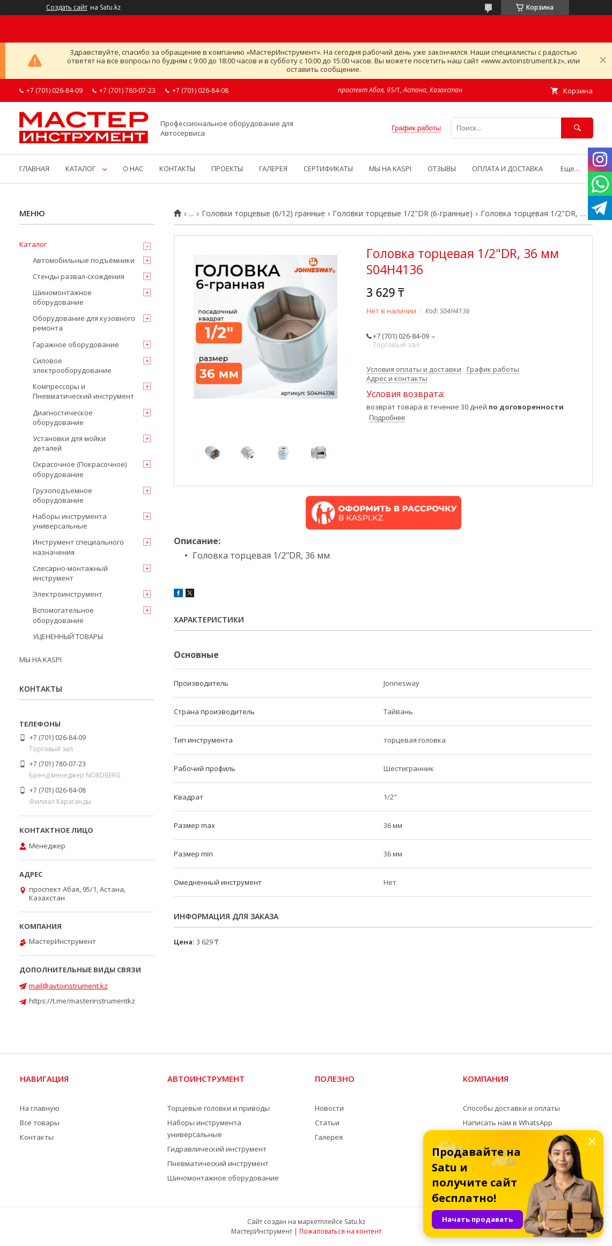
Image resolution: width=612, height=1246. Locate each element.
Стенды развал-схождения (78, 276)
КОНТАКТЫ (177, 168)
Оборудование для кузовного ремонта (84, 323)
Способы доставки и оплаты (511, 1108)
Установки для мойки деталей (69, 443)
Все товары (40, 1122)
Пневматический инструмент (218, 1163)
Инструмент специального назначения (78, 546)
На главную (40, 1108)
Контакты (37, 1137)
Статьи (327, 1122)
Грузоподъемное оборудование (62, 495)
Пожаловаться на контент (340, 1231)
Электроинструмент (67, 594)
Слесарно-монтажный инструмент (70, 573)
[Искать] (577, 128)
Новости (329, 1108)
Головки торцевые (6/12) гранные (263, 213)
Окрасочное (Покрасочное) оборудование (80, 469)
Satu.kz (354, 1221)
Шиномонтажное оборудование (62, 297)
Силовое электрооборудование (72, 365)
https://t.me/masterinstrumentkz (82, 1000)
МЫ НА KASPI (390, 168)
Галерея (329, 1137)
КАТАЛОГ (80, 168)
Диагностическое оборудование (63, 417)
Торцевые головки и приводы (218, 1108)
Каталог (33, 244)
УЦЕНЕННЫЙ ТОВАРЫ (68, 636)
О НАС (133, 168)
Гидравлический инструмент (217, 1149)
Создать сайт (66, 7)
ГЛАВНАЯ (34, 168)
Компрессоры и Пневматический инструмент (83, 391)
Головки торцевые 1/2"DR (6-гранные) (403, 213)
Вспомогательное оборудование (63, 615)
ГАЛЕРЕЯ (273, 168)
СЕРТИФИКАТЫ (328, 168)
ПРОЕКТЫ (227, 168)
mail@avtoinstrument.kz (68, 985)
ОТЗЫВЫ (441, 168)
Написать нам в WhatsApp (507, 1122)
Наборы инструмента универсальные (70, 521)
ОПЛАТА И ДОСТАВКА (507, 168)
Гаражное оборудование (76, 344)
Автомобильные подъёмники (84, 260)
